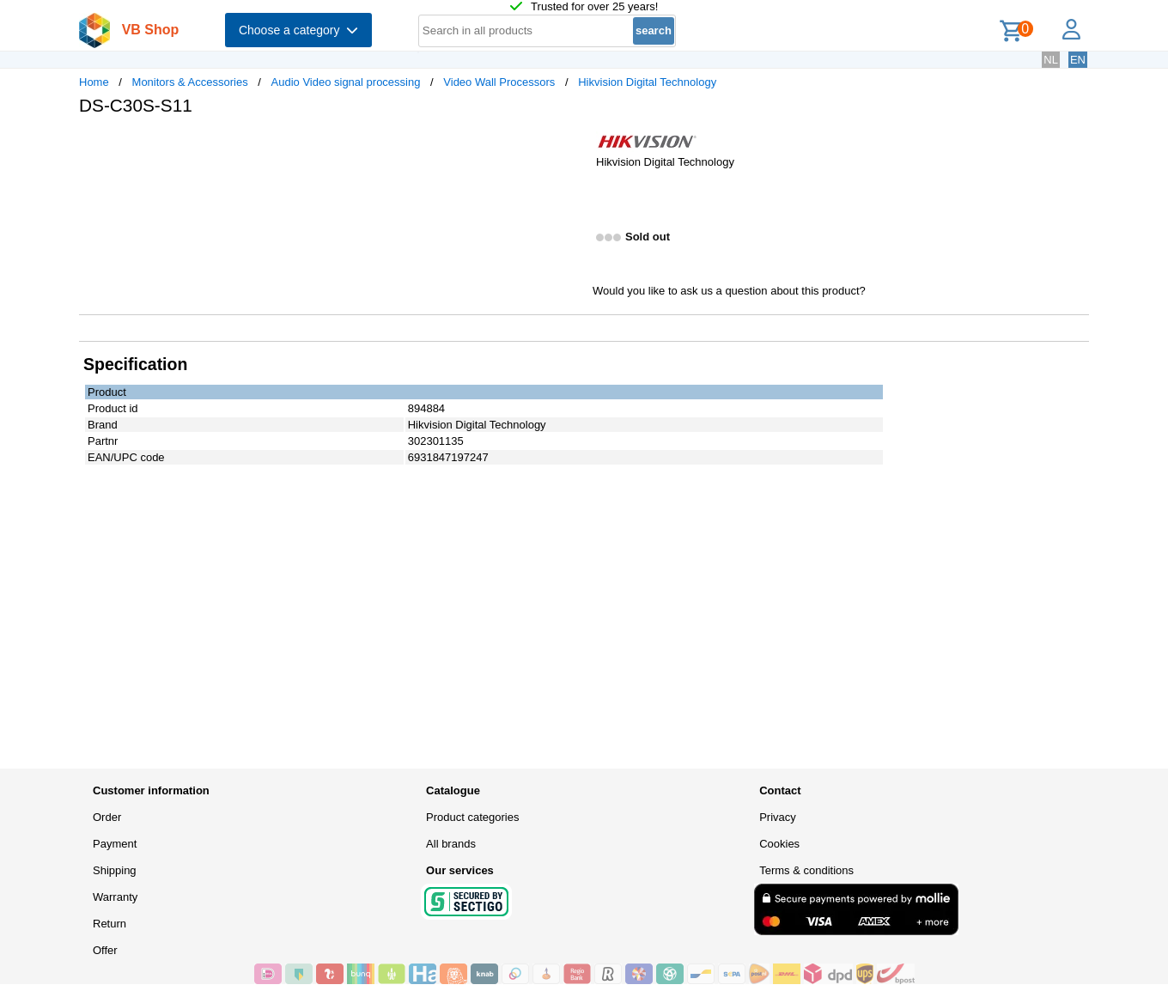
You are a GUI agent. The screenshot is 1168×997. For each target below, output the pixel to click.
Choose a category (298, 30)
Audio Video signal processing (346, 82)
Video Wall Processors (499, 82)
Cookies (779, 843)
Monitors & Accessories (190, 82)
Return (109, 923)
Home (94, 82)
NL (1050, 59)
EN (1078, 59)
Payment (115, 843)
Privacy (777, 817)
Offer (105, 950)
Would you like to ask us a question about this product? (729, 290)
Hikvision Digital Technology (647, 82)
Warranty (115, 897)
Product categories (472, 817)
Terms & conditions (806, 870)
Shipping (115, 870)
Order (107, 817)
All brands (451, 843)
